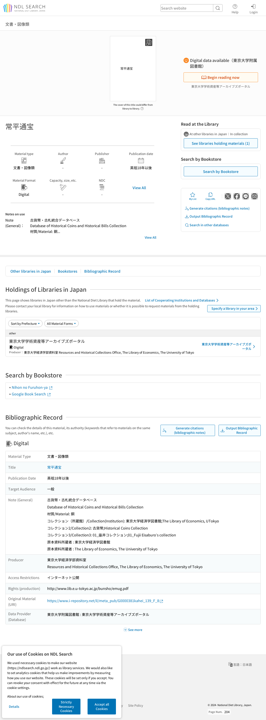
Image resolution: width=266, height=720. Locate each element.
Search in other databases (207, 225)
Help (235, 8)
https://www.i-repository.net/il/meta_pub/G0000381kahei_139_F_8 (105, 600)
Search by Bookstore (221, 171)
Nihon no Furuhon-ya (32, 387)
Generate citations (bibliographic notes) (217, 208)
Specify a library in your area (235, 308)
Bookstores (67, 271)
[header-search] (191, 8)
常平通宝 (54, 467)
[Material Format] (61, 323)
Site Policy (135, 705)
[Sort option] (25, 323)
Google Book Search (31, 394)
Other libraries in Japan (30, 271)
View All (139, 187)
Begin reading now (220, 77)
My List (192, 196)
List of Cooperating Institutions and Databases (182, 300)
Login (254, 8)
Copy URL (210, 196)
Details (14, 706)
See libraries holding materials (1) (221, 143)
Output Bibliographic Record (209, 216)
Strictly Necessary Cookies (66, 706)
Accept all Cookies (102, 706)
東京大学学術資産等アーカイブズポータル (229, 346)
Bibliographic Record (102, 271)
